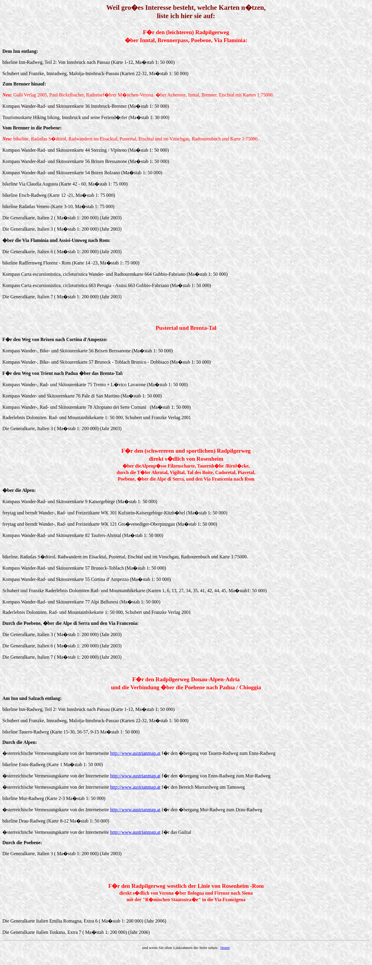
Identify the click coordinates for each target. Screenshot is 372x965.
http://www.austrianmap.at (135, 753)
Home (225, 947)
